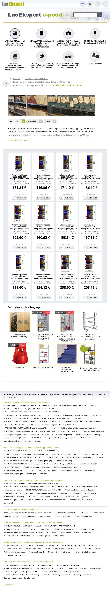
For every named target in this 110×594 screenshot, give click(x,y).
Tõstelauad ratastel (36, 552)
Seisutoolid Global (63, 516)
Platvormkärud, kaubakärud (14, 552)
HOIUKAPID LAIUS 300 (89, 464)
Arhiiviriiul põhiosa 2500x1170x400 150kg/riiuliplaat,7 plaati (67, 277)
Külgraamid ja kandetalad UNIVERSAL (51, 431)
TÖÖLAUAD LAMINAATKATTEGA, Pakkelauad (61, 526)
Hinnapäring (33, 121)
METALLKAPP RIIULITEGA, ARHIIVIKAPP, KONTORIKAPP (24, 457)
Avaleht (16, 78)
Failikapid (43, 474)
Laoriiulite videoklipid (12, 441)
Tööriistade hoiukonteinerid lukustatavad (80, 490)
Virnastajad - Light (10, 571)
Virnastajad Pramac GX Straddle (16, 575)
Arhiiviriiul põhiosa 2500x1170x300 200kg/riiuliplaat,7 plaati (19, 227)
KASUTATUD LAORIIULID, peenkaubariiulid (20, 421)
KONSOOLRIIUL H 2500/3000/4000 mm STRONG (21, 418)
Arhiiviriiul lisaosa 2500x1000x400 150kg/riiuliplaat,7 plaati (90, 227)
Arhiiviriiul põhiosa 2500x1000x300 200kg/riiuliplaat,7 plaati (19, 177)
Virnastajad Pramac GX (72, 571)
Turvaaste (32, 496)
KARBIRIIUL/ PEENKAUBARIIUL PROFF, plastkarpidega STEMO (26, 428)
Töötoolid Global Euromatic (65, 513)
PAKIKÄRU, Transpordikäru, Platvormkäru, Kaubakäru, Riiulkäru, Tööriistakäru (33, 542)
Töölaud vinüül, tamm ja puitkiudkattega (64, 532)
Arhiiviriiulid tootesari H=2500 (68, 85)
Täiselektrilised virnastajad (91, 568)
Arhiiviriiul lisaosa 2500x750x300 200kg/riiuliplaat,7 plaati (90, 177)
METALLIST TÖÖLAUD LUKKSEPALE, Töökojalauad (22, 526)
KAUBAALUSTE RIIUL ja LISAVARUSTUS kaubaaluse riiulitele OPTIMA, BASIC (68, 405)
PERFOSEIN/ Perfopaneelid (88, 529)
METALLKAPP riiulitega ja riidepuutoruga (19, 470)
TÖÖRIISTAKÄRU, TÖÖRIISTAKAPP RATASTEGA (62, 549)
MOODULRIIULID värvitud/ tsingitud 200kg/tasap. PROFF (24, 487)
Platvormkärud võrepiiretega (59, 552)
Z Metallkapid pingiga (44, 461)
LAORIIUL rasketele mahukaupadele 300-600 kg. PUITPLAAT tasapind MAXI (31, 412)
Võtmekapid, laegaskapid (13, 474)
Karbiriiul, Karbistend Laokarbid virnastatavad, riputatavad (75, 428)
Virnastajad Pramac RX (82, 575)
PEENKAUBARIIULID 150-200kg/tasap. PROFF (20, 405)
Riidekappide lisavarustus (71, 470)
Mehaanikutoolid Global (83, 516)
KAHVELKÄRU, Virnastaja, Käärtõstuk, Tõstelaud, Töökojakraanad (28, 562)
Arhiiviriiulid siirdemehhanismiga (88, 434)
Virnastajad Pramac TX (51, 571)
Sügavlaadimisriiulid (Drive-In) (15, 438)
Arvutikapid (31, 474)
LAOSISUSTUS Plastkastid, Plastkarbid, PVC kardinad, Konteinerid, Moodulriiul (32, 480)
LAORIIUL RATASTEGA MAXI (14, 425)
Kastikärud (93, 545)
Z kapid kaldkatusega (64, 461)
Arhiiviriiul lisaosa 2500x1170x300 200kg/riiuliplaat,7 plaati (43, 227)
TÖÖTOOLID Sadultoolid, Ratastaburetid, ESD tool (22, 509)
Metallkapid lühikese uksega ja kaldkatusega (59, 464)
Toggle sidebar (6, 84)
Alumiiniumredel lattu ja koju (85, 493)
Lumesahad (8, 503)
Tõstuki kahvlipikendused (13, 500)
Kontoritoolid (99, 513)
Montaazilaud (9, 535)
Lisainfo (48, 121)
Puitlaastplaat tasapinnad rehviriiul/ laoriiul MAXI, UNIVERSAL (26, 434)
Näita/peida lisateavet (20, 140)
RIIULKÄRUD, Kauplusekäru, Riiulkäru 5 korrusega (22, 549)
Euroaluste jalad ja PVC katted (81, 500)
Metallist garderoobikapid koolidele (67, 467)
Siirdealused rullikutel (92, 549)
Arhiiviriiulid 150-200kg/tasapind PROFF (30, 85)
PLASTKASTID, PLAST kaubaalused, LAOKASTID (43, 490)
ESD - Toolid (85, 513)
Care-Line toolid (46, 516)
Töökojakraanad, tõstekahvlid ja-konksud (19, 578)
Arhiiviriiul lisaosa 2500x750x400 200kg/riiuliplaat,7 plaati (43, 277)
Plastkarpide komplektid (37, 500)
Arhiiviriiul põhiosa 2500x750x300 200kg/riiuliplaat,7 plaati (67, 177)
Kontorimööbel (8, 585)
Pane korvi (21, 198)
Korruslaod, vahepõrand (63, 434)
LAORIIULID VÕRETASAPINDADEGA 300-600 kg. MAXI (62, 418)
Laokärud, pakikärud (35, 545)
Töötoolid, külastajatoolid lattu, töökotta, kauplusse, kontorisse (27, 513)
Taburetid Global (28, 516)
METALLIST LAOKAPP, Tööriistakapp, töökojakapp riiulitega (26, 454)
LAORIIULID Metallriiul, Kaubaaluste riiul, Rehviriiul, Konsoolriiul (41, 82)
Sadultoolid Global (11, 516)
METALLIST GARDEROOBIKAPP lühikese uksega (21, 464)
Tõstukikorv (45, 496)
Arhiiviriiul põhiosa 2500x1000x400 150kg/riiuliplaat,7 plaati (67, 227)
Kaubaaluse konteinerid (13, 490)
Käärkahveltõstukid (45, 565)
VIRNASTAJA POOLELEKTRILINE (68, 565)
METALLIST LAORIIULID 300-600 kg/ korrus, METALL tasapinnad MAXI (29, 408)
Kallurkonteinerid (10, 493)
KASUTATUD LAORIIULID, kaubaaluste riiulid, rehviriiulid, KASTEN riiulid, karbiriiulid (71, 421)
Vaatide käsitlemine (57, 500)
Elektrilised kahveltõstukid (67, 568)
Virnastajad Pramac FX (40, 575)
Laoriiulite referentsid (33, 441)
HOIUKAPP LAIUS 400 (11, 467)
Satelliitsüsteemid (86, 438)
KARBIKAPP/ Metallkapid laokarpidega (18, 461)
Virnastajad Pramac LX (61, 575)
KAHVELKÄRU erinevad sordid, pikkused (19, 565)
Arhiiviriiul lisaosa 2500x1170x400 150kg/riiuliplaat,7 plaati (90, 277)
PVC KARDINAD (27, 493)
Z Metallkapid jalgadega (61, 454)
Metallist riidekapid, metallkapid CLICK (88, 454)
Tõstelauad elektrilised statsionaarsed (18, 568)
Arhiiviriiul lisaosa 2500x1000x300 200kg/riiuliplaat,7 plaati (43, 177)
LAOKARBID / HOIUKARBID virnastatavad (44, 483)
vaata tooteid (14, 121)
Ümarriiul (57, 496)
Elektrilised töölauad (26, 535)
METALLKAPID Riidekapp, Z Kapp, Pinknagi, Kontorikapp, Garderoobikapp (31, 448)
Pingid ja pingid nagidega (48, 470)
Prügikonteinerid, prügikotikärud (78, 496)
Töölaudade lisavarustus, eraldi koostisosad (20, 529)
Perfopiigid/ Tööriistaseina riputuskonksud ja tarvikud (24, 532)
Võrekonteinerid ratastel (46, 493)
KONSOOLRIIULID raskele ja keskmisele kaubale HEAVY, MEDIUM (78, 415)
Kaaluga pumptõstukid (30, 571)
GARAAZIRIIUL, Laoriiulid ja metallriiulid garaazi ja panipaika (53, 438)
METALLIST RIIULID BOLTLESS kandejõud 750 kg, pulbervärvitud (73, 487)
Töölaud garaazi (44, 535)
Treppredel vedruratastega (14, 496)
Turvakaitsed (65, 493)
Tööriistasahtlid (89, 532)
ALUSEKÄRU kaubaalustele (14, 545)
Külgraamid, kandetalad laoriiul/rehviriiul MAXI (87, 431)
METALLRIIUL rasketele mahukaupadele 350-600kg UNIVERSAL (52, 425)
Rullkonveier (59, 535)
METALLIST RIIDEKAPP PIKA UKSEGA (17, 451)
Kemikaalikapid (91, 470)
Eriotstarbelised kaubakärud (14, 555)
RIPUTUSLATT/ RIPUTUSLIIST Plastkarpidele (57, 529)
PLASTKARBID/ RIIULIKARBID (14, 483)
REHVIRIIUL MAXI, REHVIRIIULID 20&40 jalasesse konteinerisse (26, 415)
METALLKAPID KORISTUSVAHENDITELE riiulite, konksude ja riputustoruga (76, 457)
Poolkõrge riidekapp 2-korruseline (37, 467)
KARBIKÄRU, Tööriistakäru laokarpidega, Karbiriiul (66, 545)
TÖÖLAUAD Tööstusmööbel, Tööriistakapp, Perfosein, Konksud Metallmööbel (32, 523)
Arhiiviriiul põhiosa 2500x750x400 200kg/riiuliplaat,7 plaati (19, 277)
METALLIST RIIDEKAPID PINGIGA (47, 451)
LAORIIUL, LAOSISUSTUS (36, 78)
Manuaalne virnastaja (45, 568)
